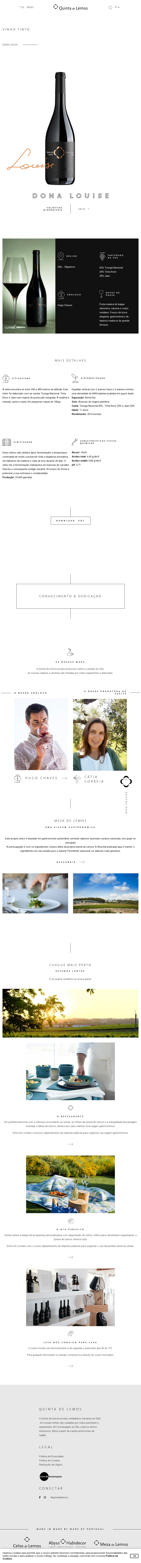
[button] (114, 7)
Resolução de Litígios (50, 1464)
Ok (134, 1556)
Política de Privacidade (51, 1456)
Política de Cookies (49, 1460)
